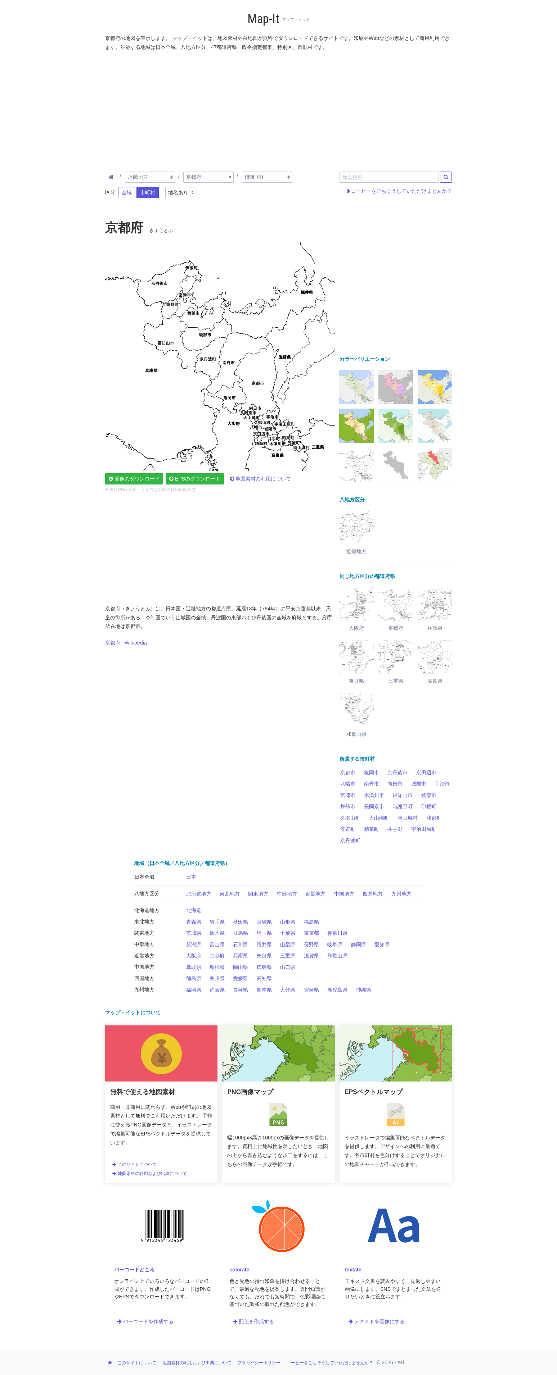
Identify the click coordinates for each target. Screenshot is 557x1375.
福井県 (264, 944)
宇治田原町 (423, 829)
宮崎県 (311, 990)
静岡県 (358, 944)
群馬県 (240, 933)
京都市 (347, 772)
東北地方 (230, 894)
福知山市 (402, 795)
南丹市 (371, 784)
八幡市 (347, 784)
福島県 (311, 922)
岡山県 (240, 967)
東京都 (311, 933)
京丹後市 (397, 772)
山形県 (287, 922)
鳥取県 (193, 967)
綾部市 (428, 795)
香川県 (217, 978)
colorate (239, 1269)
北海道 (193, 910)
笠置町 (347, 829)
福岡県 (193, 990)
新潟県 (193, 944)
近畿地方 (315, 894)
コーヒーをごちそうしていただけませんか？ (399, 191)
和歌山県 (337, 956)
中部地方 (287, 894)
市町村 (147, 192)
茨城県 (193, 933)
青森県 (193, 922)
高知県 (264, 978)
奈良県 (264, 956)
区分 (110, 192)
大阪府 (193, 956)
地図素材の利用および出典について (149, 1173)
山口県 (287, 967)
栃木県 (217, 933)
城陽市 (418, 784)
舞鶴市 (347, 806)
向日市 (395, 784)
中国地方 (344, 894)
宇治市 (442, 784)
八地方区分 (147, 893)
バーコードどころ (134, 1269)
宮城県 (264, 922)
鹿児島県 (337, 990)
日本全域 (144, 877)
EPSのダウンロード (194, 479)
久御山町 (350, 818)
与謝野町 (402, 806)
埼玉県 (264, 933)
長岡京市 (374, 806)
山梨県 (287, 944)
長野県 (311, 944)
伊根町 (428, 806)
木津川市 (374, 795)
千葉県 (287, 933)
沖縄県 (363, 990)
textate (353, 1269)
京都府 (217, 956)
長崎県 (240, 990)
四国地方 (373, 894)
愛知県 (382, 944)
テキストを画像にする (377, 1321)
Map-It (263, 19)
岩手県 (217, 922)
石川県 (240, 944)
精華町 (371, 829)
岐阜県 (334, 944)
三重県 (287, 956)
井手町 (395, 829)
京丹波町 (350, 840)
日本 (191, 877)
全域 (127, 192)
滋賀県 (311, 956)
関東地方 (258, 894)
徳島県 (193, 978)
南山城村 (407, 818)
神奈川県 (337, 933)
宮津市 (347, 795)
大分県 (287, 990)
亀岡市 (371, 772)
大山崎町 (379, 818)
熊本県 (264, 990)
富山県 (217, 944)
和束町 (433, 818)
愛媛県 (240, 978)
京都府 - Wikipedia (126, 643)
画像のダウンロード (134, 479)
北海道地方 (198, 894)
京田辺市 (426, 772)
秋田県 (240, 922)
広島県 (264, 967)
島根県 (217, 967)
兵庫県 (240, 956)
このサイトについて (134, 1164)
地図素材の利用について (260, 479)
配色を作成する (253, 1321)
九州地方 (401, 894)
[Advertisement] (278, 109)
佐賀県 (217, 990)
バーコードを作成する (145, 1321)
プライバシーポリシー (258, 1362)
